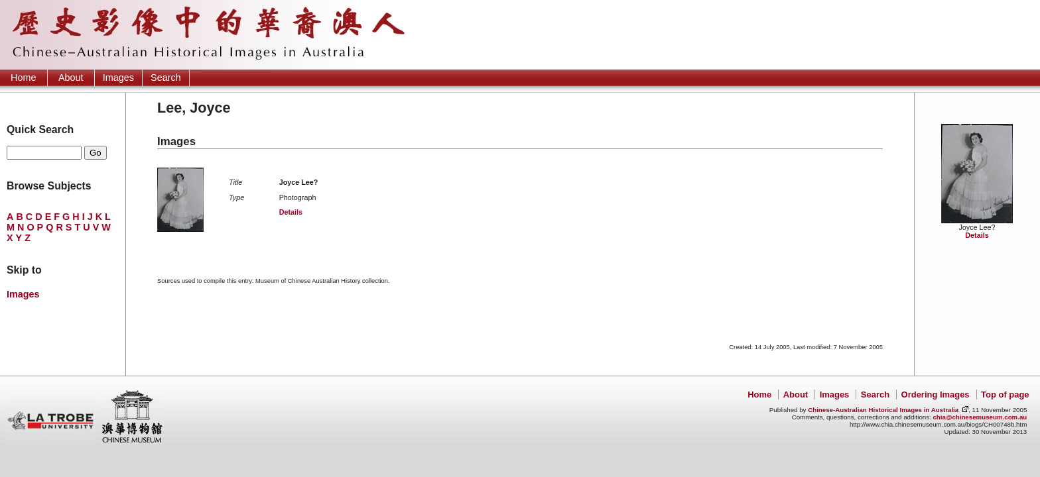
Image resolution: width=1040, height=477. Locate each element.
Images (118, 77)
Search (166, 77)
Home (23, 77)
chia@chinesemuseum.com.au (980, 417)
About (71, 77)
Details (976, 235)
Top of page (1005, 394)
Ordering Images (935, 394)
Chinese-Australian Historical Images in (883, 409)
